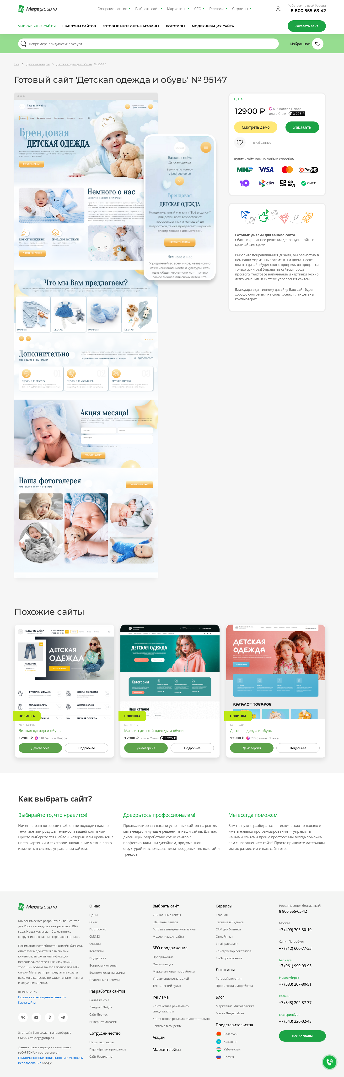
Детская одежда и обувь (40, 730)
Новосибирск (289, 977)
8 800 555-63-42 (308, 10)
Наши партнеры (101, 1042)
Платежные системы (104, 980)
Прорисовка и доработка (234, 986)
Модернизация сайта (213, 26)
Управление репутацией (171, 978)
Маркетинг (176, 9)
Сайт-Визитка (99, 1000)
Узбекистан (228, 1049)
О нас (93, 922)
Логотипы (175, 26)
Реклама (216, 9)
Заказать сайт (306, 26)
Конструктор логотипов (233, 951)
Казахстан (227, 1041)
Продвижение (163, 957)
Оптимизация (163, 964)
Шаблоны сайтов (79, 26)
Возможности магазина (107, 972)
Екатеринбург (289, 1014)
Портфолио (97, 929)
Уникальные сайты (37, 26)
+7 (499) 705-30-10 (295, 929)
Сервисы (240, 9)
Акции (159, 1037)
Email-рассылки (227, 943)
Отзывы (95, 943)
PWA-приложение (229, 958)
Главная (222, 915)
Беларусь (226, 1034)
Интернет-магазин (103, 1022)
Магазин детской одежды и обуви (154, 730)
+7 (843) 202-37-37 (295, 1002)
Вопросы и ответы (103, 965)
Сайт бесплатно (101, 1056)
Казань (284, 996)
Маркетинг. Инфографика (235, 1006)
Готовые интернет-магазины (131, 26)
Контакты (96, 951)
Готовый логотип (229, 978)
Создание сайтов (112, 9)
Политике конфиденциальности (42, 1057)
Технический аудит (167, 986)
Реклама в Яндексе (229, 922)
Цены (93, 915)
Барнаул (285, 960)
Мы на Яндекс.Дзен (230, 1013)
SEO (197, 9)
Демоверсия (40, 748)
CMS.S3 (94, 936)
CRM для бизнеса (228, 929)
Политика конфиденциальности (42, 997)
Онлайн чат (224, 936)
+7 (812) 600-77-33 (295, 948)
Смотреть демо (256, 127)
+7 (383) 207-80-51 (295, 984)
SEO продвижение (170, 948)
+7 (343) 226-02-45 (295, 1021)
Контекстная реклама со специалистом (171, 1008)
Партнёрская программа (107, 1049)
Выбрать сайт (147, 9)
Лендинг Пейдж (101, 1007)
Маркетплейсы (167, 1049)
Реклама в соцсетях (167, 1026)
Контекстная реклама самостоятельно (181, 1019)
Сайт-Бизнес (98, 1014)
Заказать (302, 127)
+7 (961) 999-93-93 (295, 965)
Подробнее (86, 748)
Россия (225, 1057)
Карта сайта (27, 1002)
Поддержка (97, 958)
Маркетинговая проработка (174, 971)
